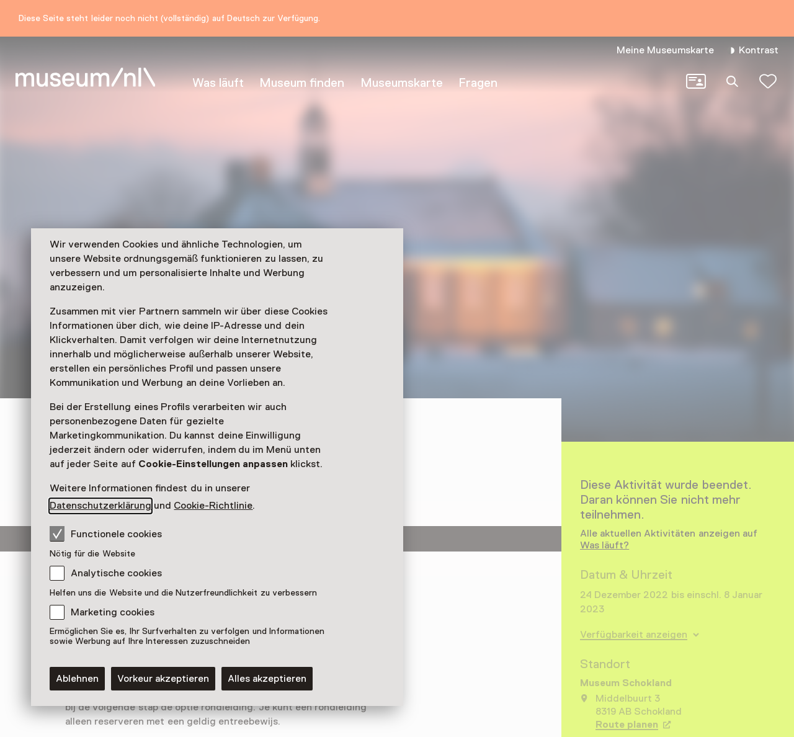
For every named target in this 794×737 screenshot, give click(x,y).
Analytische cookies (116, 573)
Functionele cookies (106, 533)
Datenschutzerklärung (100, 505)
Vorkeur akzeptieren (163, 678)
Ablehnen (77, 678)
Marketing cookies (112, 612)
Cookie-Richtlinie (213, 505)
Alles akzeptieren (267, 678)
